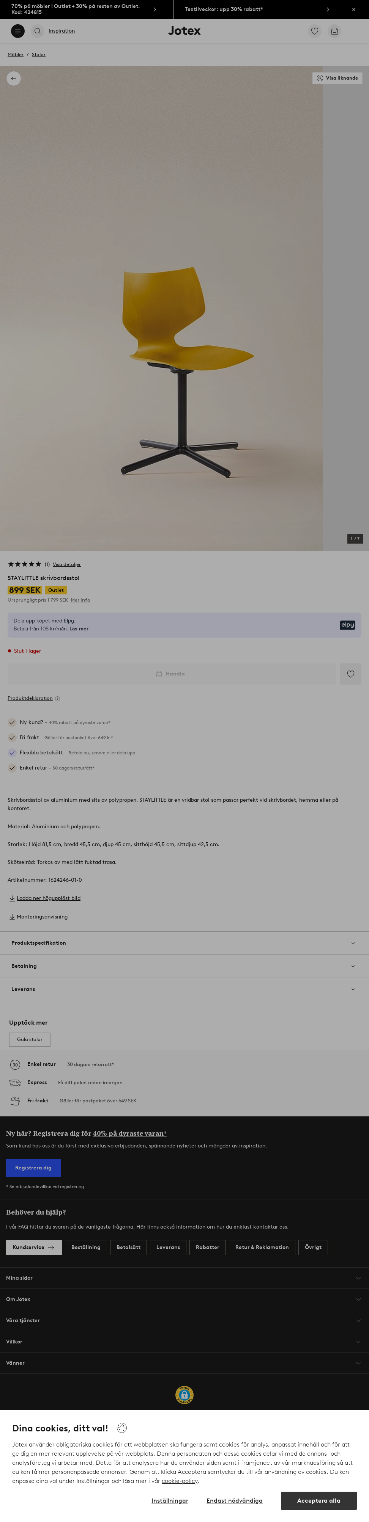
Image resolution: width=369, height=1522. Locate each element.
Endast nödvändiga (235, 1500)
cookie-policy (179, 1480)
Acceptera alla (319, 1500)
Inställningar (169, 1500)
